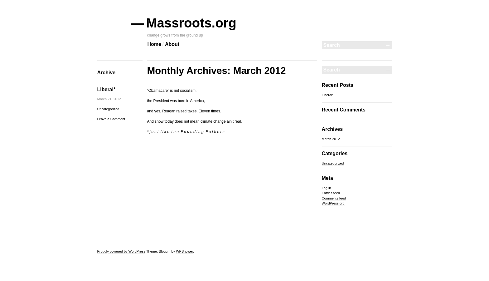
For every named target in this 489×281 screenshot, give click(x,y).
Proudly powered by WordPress (121, 251)
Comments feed (334, 198)
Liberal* (106, 89)
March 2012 (331, 139)
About (172, 44)
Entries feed (331, 193)
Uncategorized (108, 109)
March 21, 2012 (109, 99)
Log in (326, 188)
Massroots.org (191, 23)
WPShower (184, 251)
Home (154, 44)
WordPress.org (333, 203)
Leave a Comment (111, 119)
